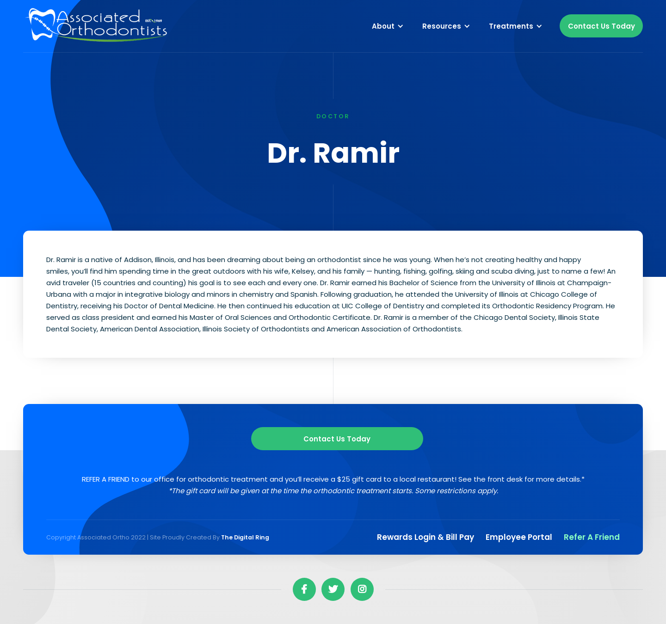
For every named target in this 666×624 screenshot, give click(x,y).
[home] (97, 26)
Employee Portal (519, 537)
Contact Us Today (601, 26)
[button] (388, 25)
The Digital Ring (245, 537)
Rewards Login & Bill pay (425, 537)
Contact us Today (336, 439)
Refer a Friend (592, 537)
